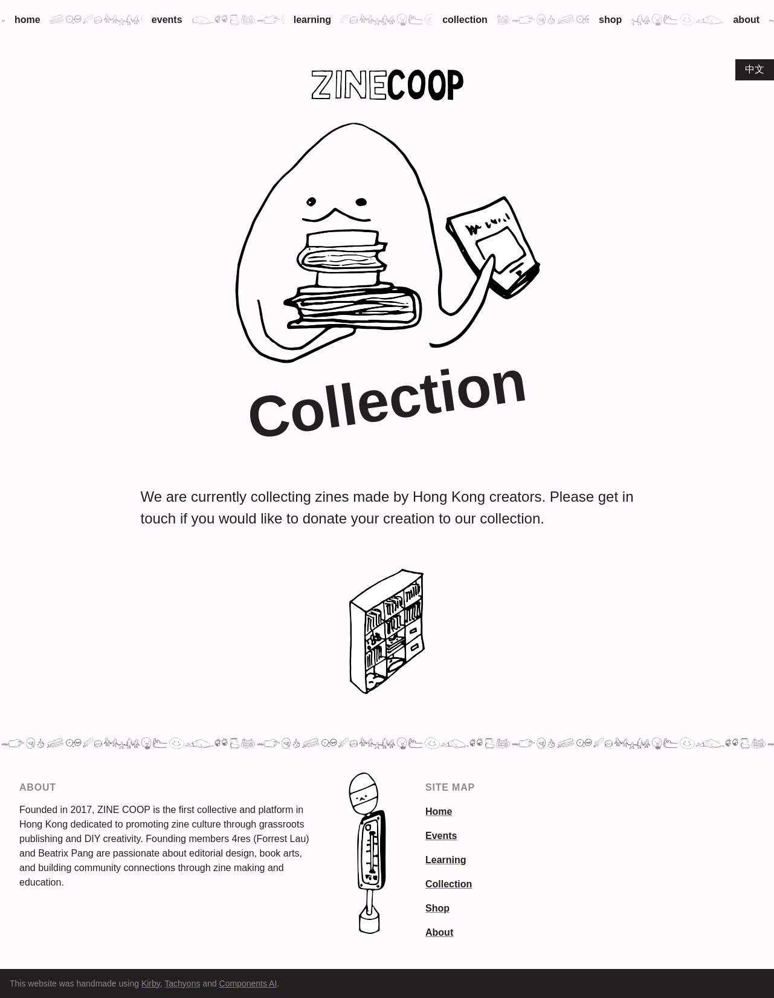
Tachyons (182, 983)
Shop (610, 20)
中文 (754, 69)
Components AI (248, 983)
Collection (465, 20)
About (746, 20)
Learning (312, 20)
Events (167, 20)
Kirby (150, 983)
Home (27, 20)
